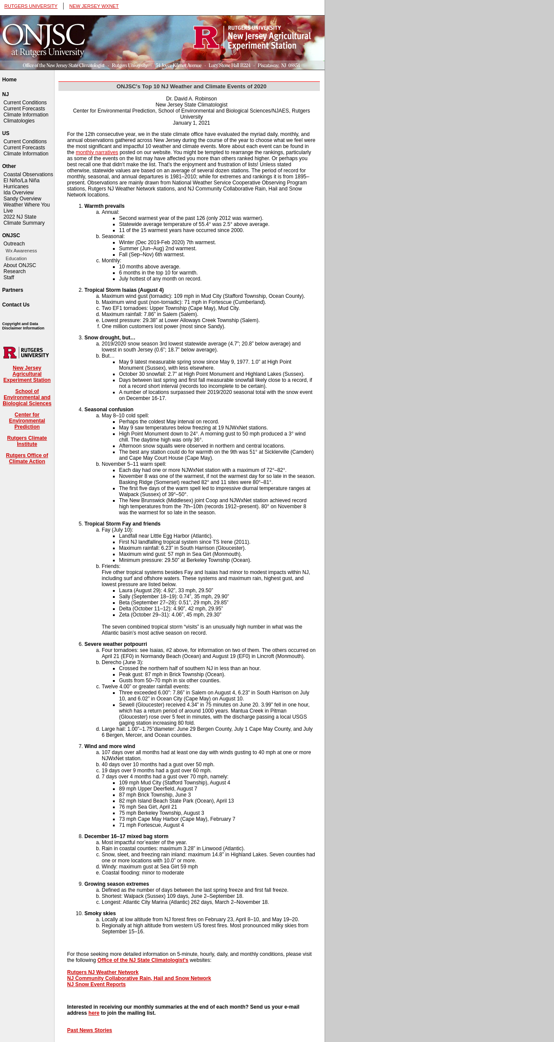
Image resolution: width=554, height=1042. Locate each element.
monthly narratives (97, 152)
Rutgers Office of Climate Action (27, 458)
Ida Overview (18, 193)
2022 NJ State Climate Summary (24, 220)
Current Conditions (25, 103)
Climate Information (25, 115)
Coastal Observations (28, 174)
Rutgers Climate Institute (27, 441)
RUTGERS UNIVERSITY (31, 6)
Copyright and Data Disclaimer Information (23, 326)
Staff (8, 277)
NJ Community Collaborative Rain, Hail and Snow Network (139, 978)
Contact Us (15, 305)
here (93, 1013)
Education (16, 258)
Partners (12, 290)
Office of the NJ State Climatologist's (142, 960)
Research (14, 271)
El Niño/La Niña (21, 180)
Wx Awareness (21, 250)
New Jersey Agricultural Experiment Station (27, 374)
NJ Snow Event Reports (96, 984)
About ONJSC (19, 265)
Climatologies (19, 121)
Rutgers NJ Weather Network (102, 972)
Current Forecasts (24, 109)
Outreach (14, 244)
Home (9, 80)
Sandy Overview (22, 199)
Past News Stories (89, 1030)
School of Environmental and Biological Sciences (27, 397)
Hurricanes (16, 187)
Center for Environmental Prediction (27, 421)
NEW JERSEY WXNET (94, 6)
